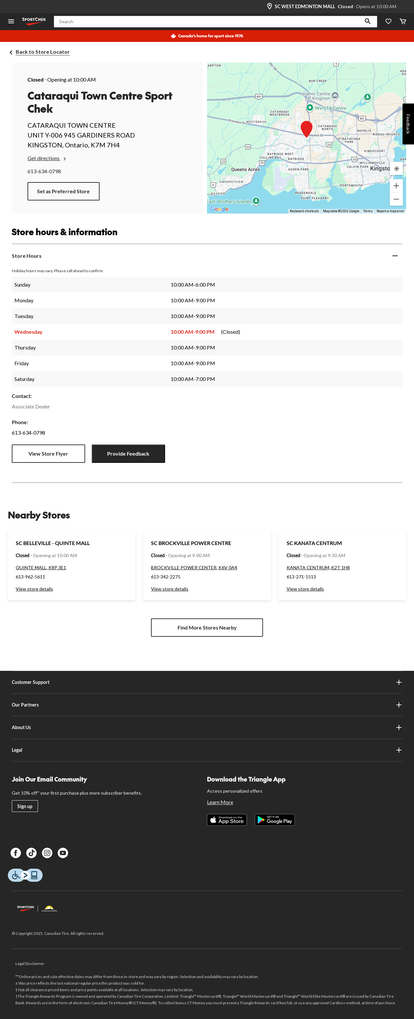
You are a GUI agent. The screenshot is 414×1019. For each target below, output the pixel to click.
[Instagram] (47, 853)
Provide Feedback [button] (128, 453)
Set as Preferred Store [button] (63, 191)
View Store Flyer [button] (48, 453)
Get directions (47, 158)
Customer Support (207, 682)
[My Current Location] (396, 168)
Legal (207, 750)
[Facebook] (15, 853)
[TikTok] (31, 853)
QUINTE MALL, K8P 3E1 (41, 567)
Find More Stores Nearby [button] (207, 627)
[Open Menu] (11, 22)
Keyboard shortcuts (304, 211)
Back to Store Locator (43, 51)
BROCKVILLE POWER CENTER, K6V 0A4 (194, 567)
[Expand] (395, 256)
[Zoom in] (396, 185)
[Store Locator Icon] (269, 6)
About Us (207, 727)
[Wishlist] (388, 22)
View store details (34, 589)
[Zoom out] (396, 199)
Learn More (220, 802)
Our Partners (207, 705)
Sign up (24, 806)
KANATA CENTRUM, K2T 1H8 (318, 567)
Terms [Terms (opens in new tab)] (368, 211)
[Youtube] (63, 853)
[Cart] (403, 22)
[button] (368, 22)
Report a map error (390, 211)
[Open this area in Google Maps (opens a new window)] (219, 209)
